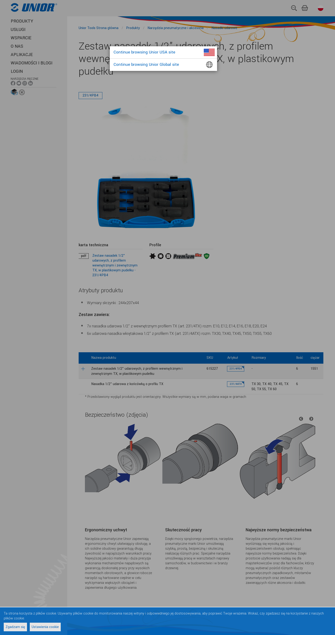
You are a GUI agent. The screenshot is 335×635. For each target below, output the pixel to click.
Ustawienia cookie (45, 627)
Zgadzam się (15, 627)
